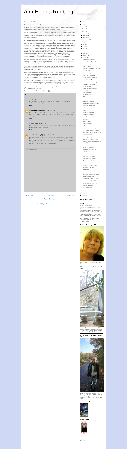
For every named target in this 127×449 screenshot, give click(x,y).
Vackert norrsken (87, 86)
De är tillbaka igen (87, 73)
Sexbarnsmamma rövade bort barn (91, 68)
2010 (83, 193)
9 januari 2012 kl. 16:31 (40, 123)
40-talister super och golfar (89, 158)
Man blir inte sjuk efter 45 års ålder (91, 163)
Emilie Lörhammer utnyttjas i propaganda (90, 89)
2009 (83, 195)
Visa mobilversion (50, 199)
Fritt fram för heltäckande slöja (90, 139)
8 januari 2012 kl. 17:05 (40, 99)
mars (84, 53)
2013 (83, 28)
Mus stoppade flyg (87, 137)
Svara (30, 105)
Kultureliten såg (87, 151)
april (84, 51)
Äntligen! (85, 108)
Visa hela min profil (85, 221)
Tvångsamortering (87, 92)
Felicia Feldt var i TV (88, 117)
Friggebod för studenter (89, 101)
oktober (85, 37)
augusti (85, 42)
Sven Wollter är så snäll (89, 145)
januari (85, 57)
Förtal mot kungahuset (88, 176)
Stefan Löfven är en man (89, 84)
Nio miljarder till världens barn (90, 77)
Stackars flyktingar (87, 64)
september (86, 39)
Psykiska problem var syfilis (90, 165)
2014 (83, 26)
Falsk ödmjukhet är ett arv (89, 99)
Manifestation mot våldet (89, 160)
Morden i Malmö (87, 172)
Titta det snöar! (86, 169)
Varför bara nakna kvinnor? (89, 149)
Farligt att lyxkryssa (87, 125)
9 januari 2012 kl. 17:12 (49, 135)
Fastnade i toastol (87, 121)
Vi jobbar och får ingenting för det (91, 128)
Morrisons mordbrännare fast (90, 183)
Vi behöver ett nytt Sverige (89, 105)
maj (84, 48)
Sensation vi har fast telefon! (90, 181)
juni (84, 46)
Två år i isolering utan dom (89, 75)
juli (84, 44)
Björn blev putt (86, 70)
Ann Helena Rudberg (48, 12)
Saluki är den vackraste (89, 156)
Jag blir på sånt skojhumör (89, 61)
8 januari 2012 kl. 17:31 (49, 110)
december (85, 33)
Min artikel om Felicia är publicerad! (92, 132)
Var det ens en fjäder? (88, 147)
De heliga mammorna (88, 112)
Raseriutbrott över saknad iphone (91, 82)
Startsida (51, 195)
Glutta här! (59, 29)
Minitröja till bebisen (88, 154)
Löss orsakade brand (88, 94)
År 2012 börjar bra (87, 187)
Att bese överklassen (88, 66)
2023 (83, 24)
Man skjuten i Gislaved (88, 167)
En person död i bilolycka (89, 59)
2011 (83, 191)
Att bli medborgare (87, 123)
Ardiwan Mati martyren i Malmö (90, 178)
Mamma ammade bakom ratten (91, 174)
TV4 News (85, 96)
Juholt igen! (86, 119)
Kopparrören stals (87, 134)
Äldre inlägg (71, 195)
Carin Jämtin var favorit (88, 79)
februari (85, 55)
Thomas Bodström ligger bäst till (91, 103)
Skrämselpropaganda (88, 114)
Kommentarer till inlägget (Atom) (41, 204)
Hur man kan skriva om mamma (91, 130)
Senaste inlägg (29, 195)
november (85, 35)
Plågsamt (85, 110)
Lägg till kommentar (31, 149)
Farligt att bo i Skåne (88, 185)
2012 (83, 31)
